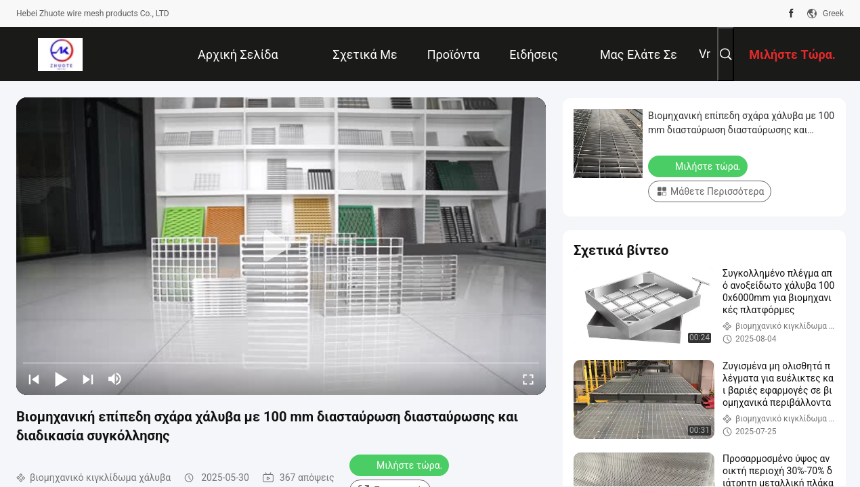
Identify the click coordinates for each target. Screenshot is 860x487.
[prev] (33, 379)
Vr (704, 54)
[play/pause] (60, 379)
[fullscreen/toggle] (528, 379)
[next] (88, 379)
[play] (281, 246)
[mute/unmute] (115, 379)
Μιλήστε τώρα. (400, 464)
